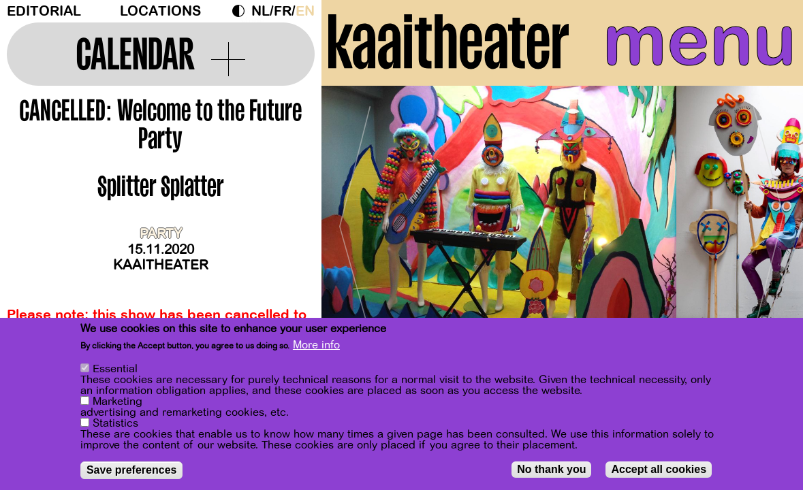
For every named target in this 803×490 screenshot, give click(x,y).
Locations (160, 11)
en (305, 11)
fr (283, 11)
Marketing (117, 401)
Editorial (44, 11)
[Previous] (355, 221)
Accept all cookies (658, 469)
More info (316, 345)
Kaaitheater (160, 265)
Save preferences (131, 470)
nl (260, 11)
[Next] (769, 221)
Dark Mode (242, 11)
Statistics (115, 423)
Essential (115, 369)
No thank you (551, 469)
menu (699, 41)
